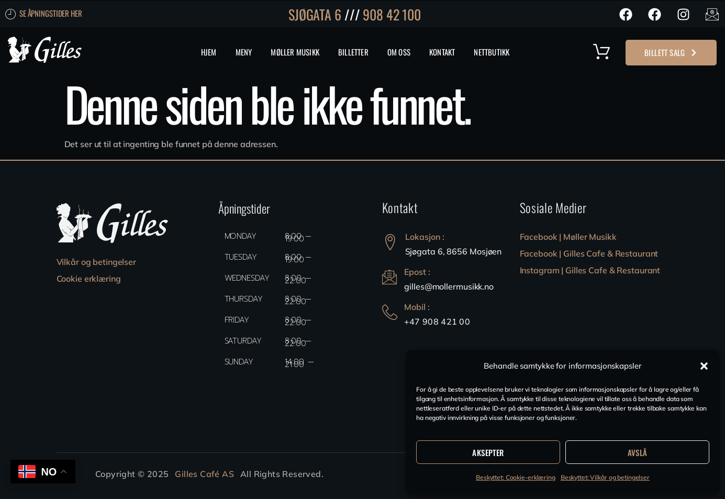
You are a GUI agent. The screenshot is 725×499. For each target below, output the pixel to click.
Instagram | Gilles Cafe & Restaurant (590, 270)
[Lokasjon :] (390, 242)
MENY (244, 52)
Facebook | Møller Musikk (568, 236)
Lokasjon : (424, 236)
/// (352, 14)
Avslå (638, 452)
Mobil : (418, 307)
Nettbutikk (491, 52)
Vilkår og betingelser (96, 262)
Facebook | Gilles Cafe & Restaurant (589, 253)
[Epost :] (390, 277)
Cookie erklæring (89, 278)
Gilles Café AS (204, 474)
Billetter (353, 52)
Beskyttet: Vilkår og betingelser (605, 477)
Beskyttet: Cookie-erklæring (515, 477)
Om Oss (398, 52)
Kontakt (442, 52)
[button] (704, 366)
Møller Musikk (295, 52)
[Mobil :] (390, 312)
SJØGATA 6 (314, 14)
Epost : (418, 272)
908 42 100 (392, 14)
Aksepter (488, 452)
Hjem (209, 52)
